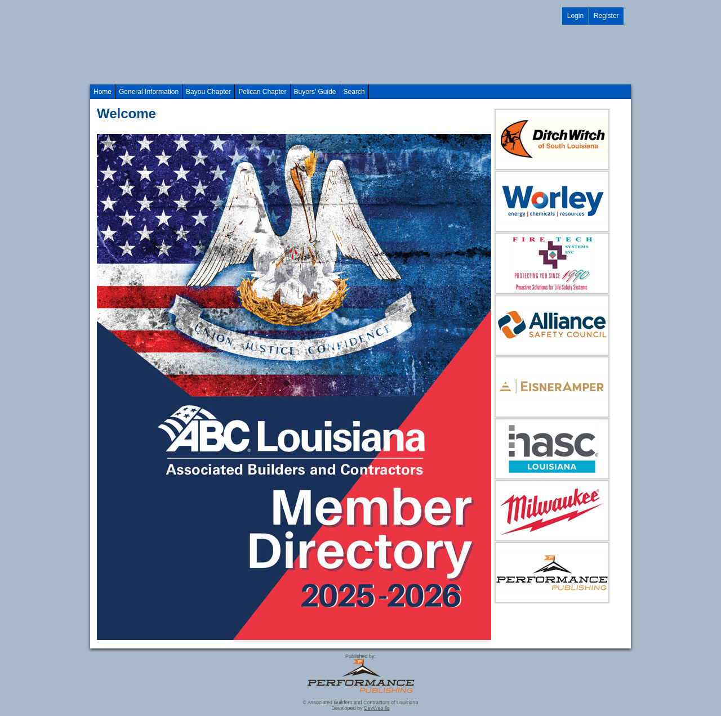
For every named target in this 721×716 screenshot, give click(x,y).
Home (103, 92)
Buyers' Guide (315, 92)
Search (354, 92)
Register (606, 16)
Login (575, 16)
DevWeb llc (376, 708)
